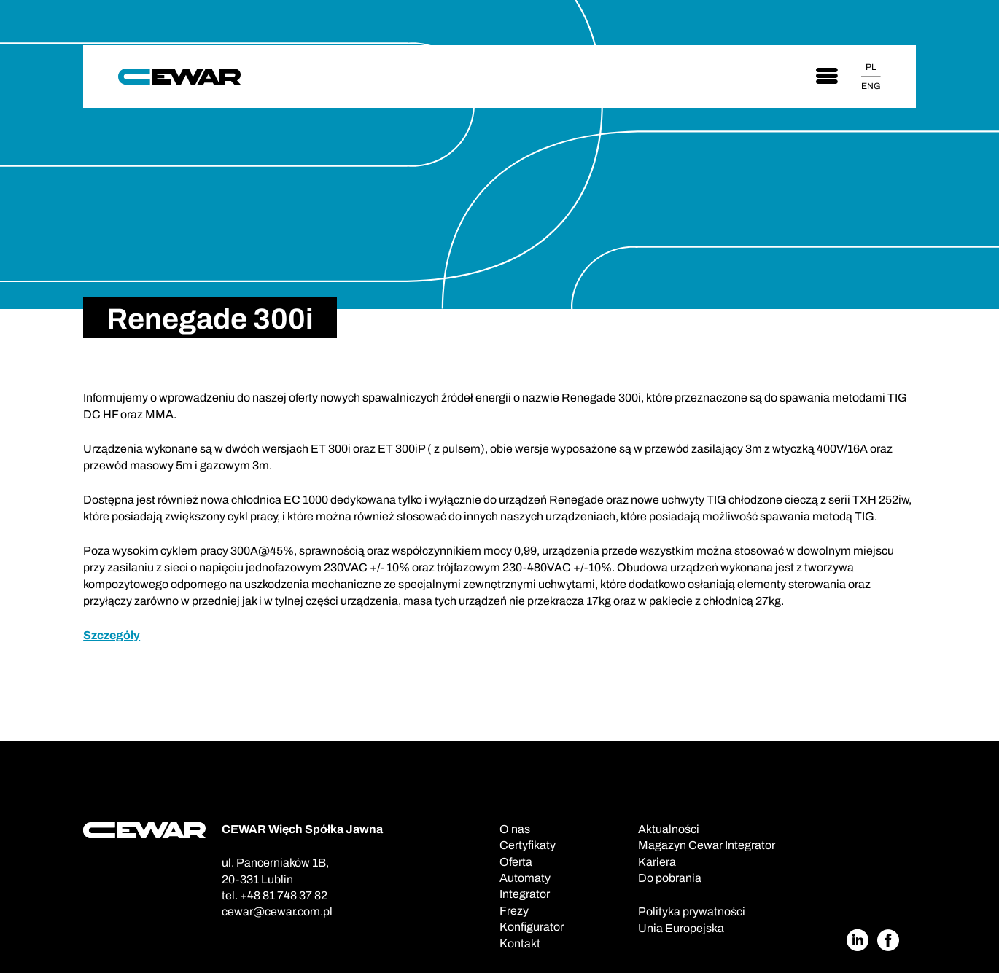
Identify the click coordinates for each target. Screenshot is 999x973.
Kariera (657, 862)
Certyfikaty (528, 845)
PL (871, 67)
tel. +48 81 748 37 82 (274, 895)
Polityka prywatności (691, 911)
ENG (871, 86)
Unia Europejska (681, 928)
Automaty (525, 878)
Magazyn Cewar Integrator (706, 845)
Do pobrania (669, 878)
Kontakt (520, 943)
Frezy (514, 910)
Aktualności (668, 829)
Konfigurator (532, 927)
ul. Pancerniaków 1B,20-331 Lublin (275, 870)
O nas (515, 829)
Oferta (516, 862)
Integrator (525, 894)
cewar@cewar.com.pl (277, 911)
